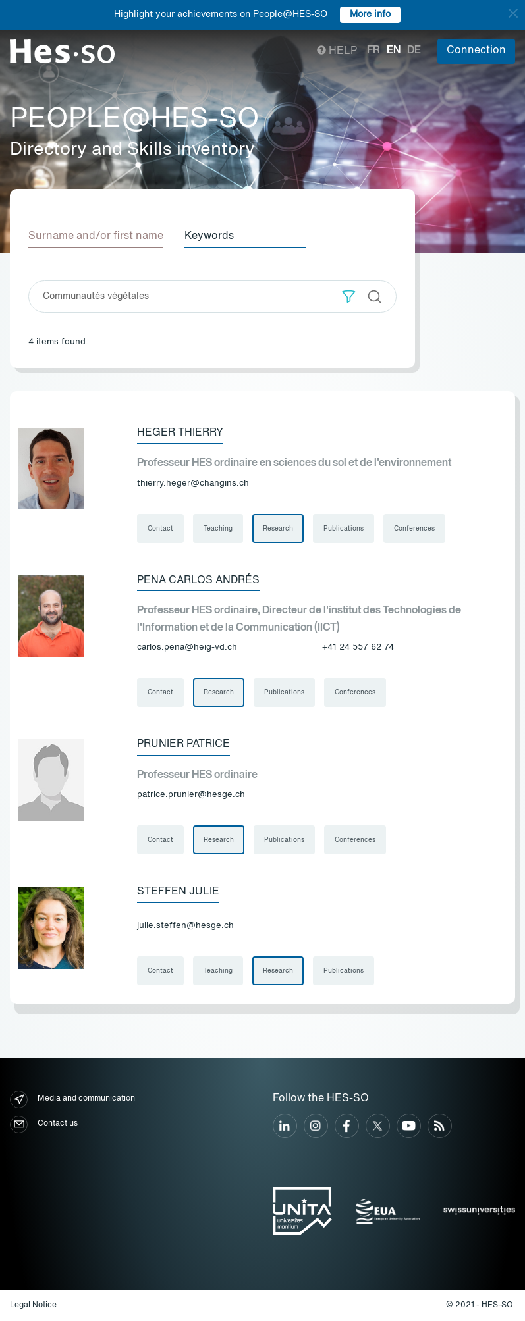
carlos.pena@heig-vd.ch (187, 647)
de (414, 50)
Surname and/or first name (95, 236)
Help (337, 51)
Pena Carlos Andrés (198, 580)
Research (278, 528)
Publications (343, 528)
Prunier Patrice (183, 744)
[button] (349, 296)
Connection (476, 50)
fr (373, 50)
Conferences (414, 528)
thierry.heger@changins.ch (193, 483)
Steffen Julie (178, 892)
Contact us (44, 1124)
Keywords (209, 236)
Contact (160, 528)
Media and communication (72, 1099)
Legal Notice (33, 1305)
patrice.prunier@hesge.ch (191, 794)
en (394, 50)
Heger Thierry (180, 433)
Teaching (218, 528)
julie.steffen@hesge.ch (185, 925)
